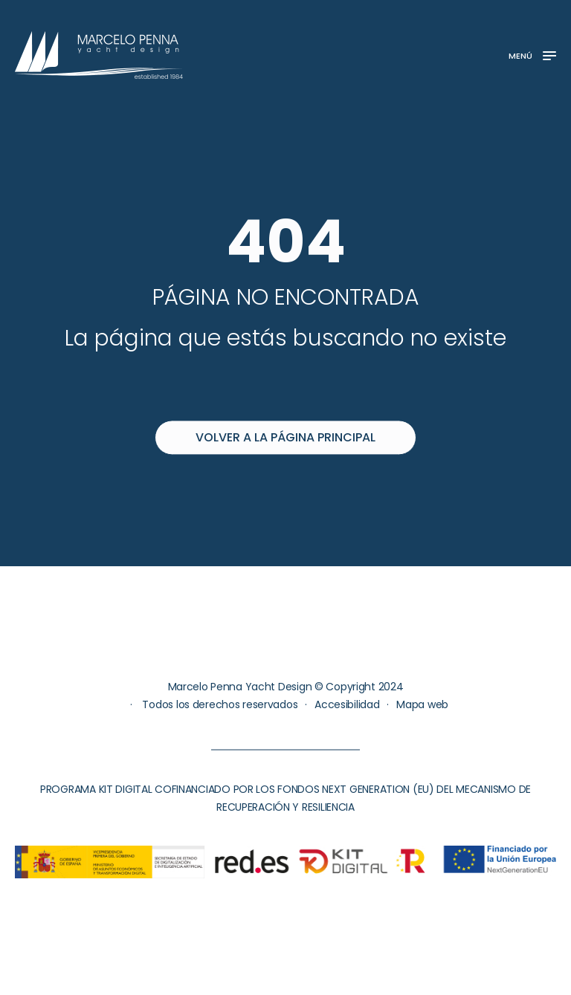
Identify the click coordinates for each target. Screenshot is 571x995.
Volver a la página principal (285, 437)
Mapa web (422, 704)
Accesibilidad (346, 704)
